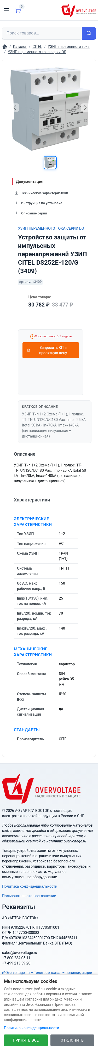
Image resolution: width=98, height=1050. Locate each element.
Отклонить (72, 1040)
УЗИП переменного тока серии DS (51, 228)
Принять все (26, 1040)
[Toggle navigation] (6, 10)
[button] (50, 162)
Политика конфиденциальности (29, 886)
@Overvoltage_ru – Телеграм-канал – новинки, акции (47, 973)
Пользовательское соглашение (29, 896)
